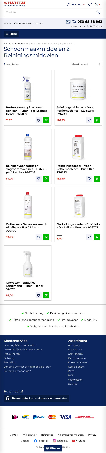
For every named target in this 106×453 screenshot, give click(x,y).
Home (7, 43)
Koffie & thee (76, 366)
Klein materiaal (77, 358)
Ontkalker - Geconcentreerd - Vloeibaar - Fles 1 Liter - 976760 (26, 228)
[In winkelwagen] (46, 120)
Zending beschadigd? (17, 371)
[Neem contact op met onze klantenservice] (36, 398)
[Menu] (11, 34)
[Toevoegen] (39, 120)
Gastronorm (75, 353)
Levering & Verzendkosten (20, 345)
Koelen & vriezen (78, 362)
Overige (18, 43)
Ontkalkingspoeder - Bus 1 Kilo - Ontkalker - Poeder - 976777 (78, 226)
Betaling (9, 358)
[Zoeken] (45, 12)
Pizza (71, 371)
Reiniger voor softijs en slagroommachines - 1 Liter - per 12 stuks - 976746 (26, 169)
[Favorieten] (89, 4)
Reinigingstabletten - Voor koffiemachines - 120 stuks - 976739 (76, 111)
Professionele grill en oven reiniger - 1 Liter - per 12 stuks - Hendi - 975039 (27, 111)
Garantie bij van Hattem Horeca (23, 349)
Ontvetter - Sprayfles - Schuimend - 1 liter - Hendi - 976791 (25, 286)
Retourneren (12, 353)
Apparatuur (75, 349)
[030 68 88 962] (87, 21)
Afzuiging (74, 345)
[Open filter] (53, 448)
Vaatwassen (75, 379)
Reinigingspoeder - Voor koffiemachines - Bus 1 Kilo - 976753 (76, 169)
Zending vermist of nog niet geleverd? (27, 366)
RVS (70, 375)
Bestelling (10, 362)
